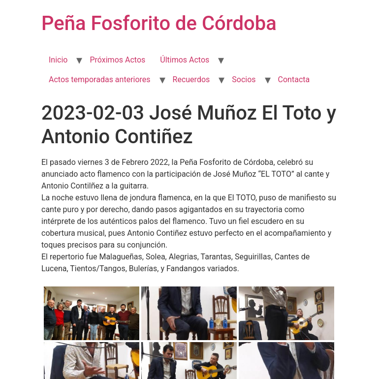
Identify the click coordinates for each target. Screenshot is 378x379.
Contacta (294, 79)
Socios (243, 79)
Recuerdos (191, 79)
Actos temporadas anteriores (100, 79)
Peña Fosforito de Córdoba (159, 23)
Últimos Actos (184, 59)
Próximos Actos (117, 59)
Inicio (58, 59)
